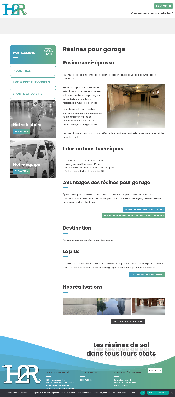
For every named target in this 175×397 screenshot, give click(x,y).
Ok (143, 393)
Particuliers (24, 52)
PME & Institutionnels (31, 82)
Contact (163, 6)
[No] (171, 392)
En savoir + (21, 131)
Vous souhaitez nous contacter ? (152, 13)
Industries (22, 70)
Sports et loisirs (28, 93)
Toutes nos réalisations (127, 321)
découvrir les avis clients (147, 274)
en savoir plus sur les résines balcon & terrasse (134, 215)
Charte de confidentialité (158, 393)
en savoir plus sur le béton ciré (144, 209)
